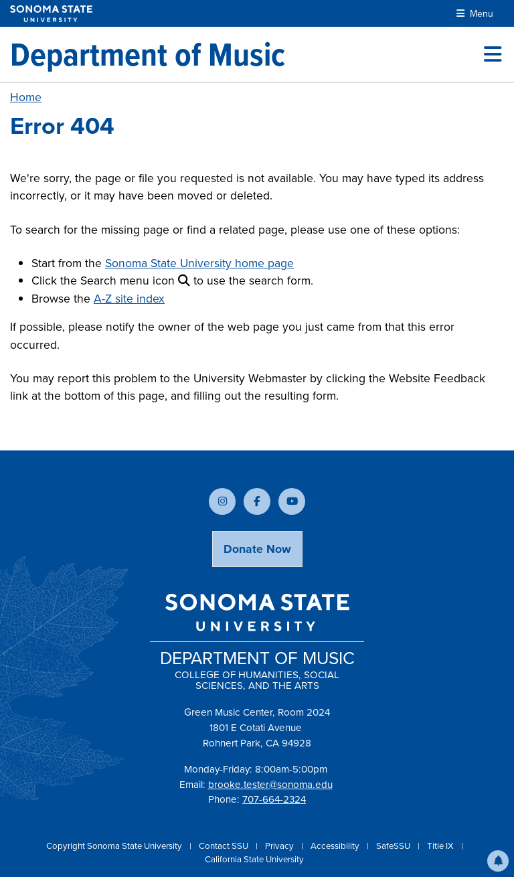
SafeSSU (394, 846)
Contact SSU (224, 846)
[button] (498, 861)
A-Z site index (129, 298)
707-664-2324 (274, 799)
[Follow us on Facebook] (257, 501)
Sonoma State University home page (199, 263)
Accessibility (336, 846)
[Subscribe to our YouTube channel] (291, 501)
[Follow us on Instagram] (222, 501)
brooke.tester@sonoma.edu (270, 784)
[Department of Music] (147, 54)
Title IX (441, 846)
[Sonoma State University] (51, 13)
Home (25, 97)
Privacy (280, 846)
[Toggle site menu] (492, 54)
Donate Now (257, 549)
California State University (254, 859)
